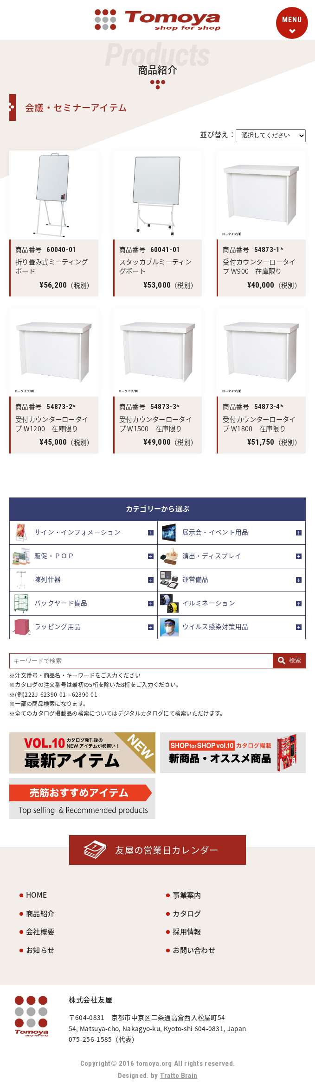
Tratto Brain (178, 1075)
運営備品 (184, 580)
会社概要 (40, 931)
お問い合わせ (194, 949)
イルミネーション (197, 603)
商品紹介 (40, 913)
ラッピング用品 (46, 627)
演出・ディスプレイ (201, 556)
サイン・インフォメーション (66, 532)
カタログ (187, 913)
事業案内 (187, 894)
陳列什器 (36, 580)
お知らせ (40, 949)
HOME (36, 894)
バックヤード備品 (49, 603)
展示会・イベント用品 (204, 532)
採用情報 (187, 931)
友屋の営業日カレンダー (167, 849)
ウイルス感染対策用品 (204, 627)
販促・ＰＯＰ (43, 556)
